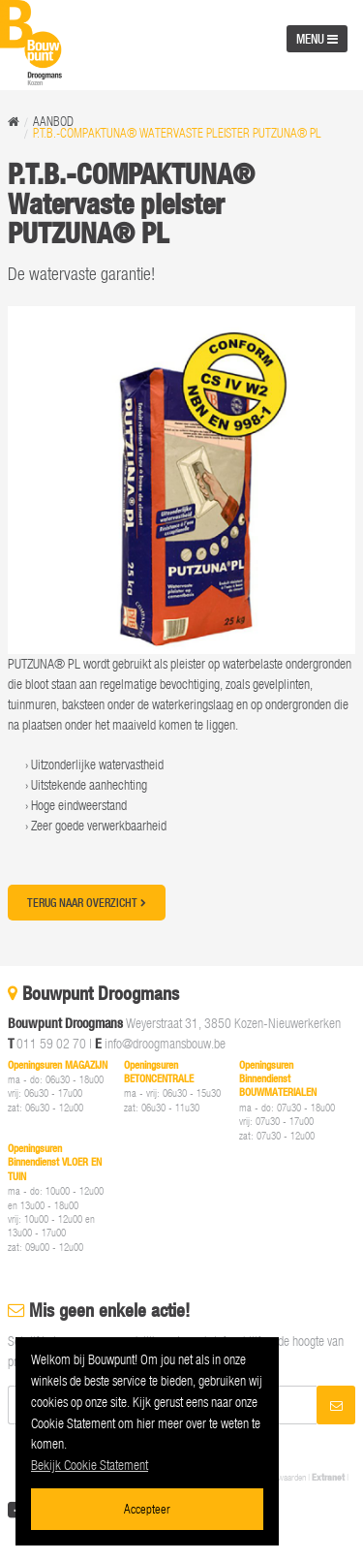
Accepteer (147, 1508)
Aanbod (53, 121)
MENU (317, 38)
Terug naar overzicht (86, 902)
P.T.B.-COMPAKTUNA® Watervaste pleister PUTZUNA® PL (177, 133)
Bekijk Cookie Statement (89, 1464)
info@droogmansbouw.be (165, 1043)
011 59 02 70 (51, 1043)
